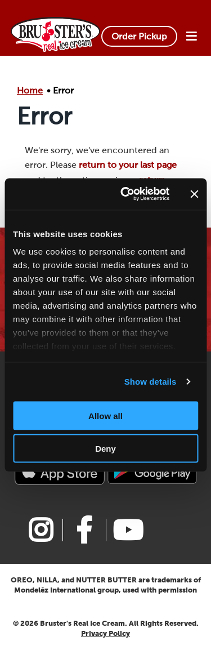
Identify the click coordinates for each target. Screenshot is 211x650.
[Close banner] (194, 194)
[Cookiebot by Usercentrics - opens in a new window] (125, 194)
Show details (150, 381)
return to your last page (128, 165)
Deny (105, 448)
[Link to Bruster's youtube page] (127, 530)
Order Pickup (139, 36)
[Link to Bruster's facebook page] (84, 530)
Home (30, 90)
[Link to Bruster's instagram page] (40, 530)
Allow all (105, 415)
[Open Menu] (191, 37)
